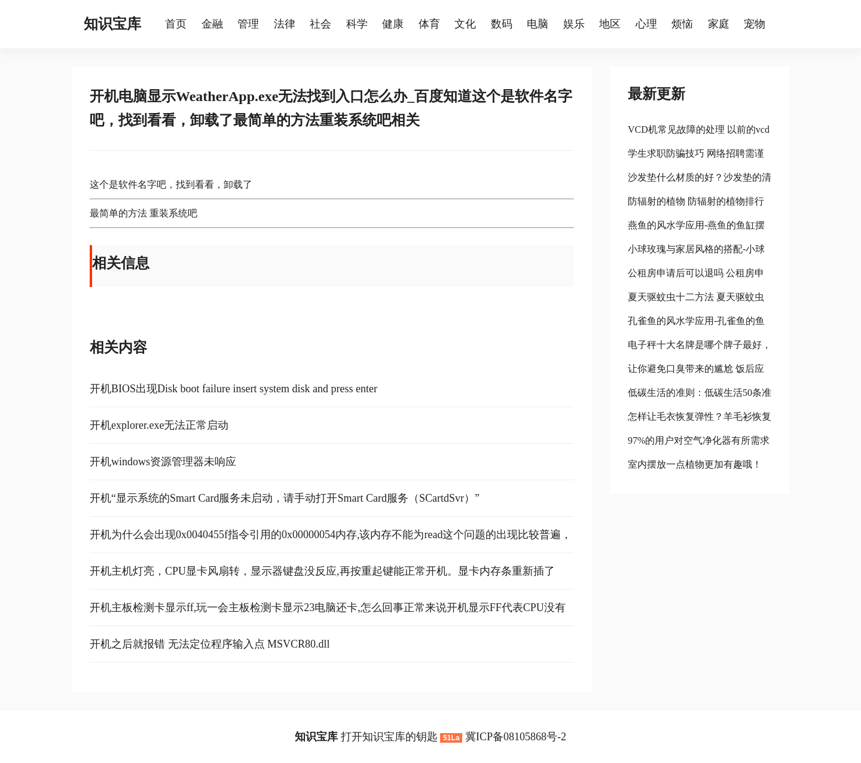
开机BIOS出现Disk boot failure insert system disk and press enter (233, 389)
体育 (429, 24)
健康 (393, 24)
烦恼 (682, 24)
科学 (357, 24)
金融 (212, 24)
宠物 (754, 24)
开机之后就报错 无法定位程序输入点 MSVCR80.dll (210, 644)
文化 (465, 24)
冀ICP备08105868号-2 (515, 737)
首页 (176, 24)
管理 (248, 24)
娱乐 (574, 24)
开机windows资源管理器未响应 (163, 462)
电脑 (537, 24)
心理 (646, 24)
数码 (501, 24)
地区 (610, 24)
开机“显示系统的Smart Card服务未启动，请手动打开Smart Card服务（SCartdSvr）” (285, 498)
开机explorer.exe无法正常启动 (159, 425)
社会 (320, 24)
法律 (284, 24)
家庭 (718, 24)
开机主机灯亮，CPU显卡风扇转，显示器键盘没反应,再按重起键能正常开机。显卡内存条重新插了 (322, 571)
